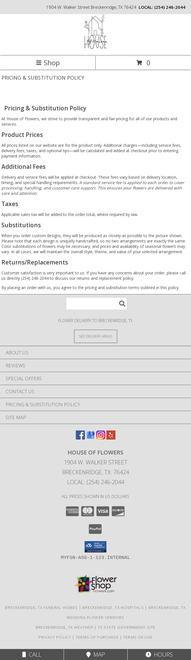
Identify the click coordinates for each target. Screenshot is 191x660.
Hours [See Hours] (159, 654)
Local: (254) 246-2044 (95, 482)
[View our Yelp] (110, 437)
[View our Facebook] (80, 437)
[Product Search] (96, 303)
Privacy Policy (54, 637)
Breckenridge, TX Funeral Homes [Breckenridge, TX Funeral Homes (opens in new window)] (41, 607)
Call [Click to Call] (31, 654)
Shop (48, 62)
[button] (95, 546)
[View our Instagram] (100, 437)
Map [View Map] (95, 654)
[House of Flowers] (96, 48)
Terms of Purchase (97, 637)
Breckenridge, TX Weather (64, 627)
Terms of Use (138, 637)
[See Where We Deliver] (95, 336)
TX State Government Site (126, 627)
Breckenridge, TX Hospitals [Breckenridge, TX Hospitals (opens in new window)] (113, 607)
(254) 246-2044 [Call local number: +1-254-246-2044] (169, 7)
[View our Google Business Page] (90, 437)
